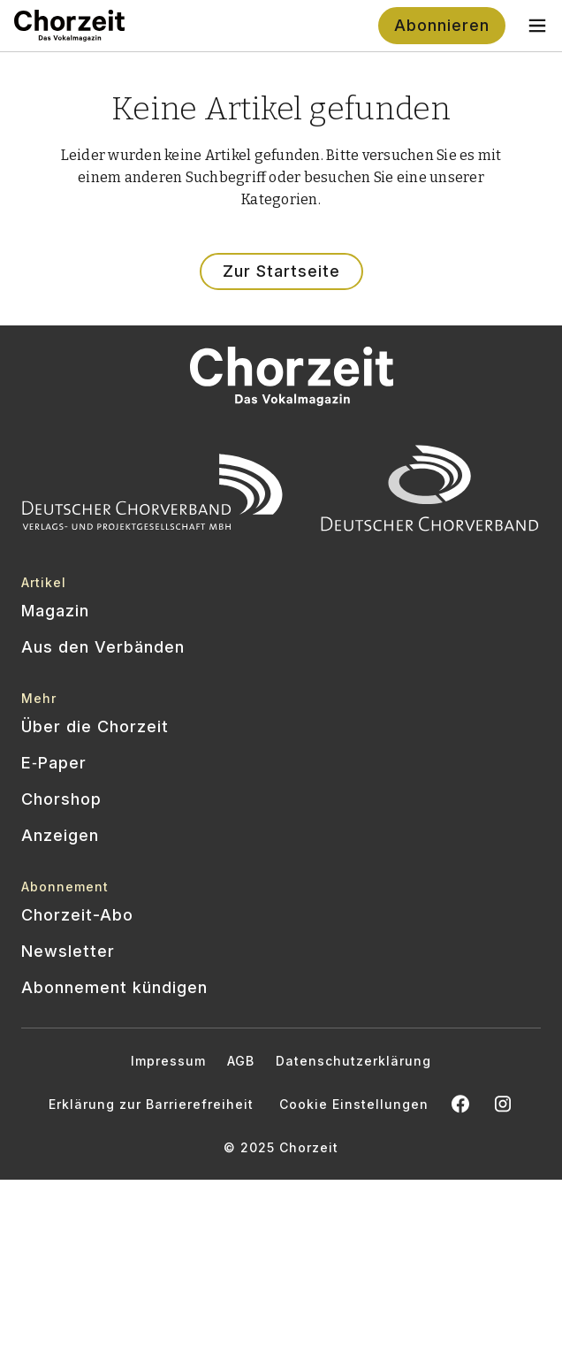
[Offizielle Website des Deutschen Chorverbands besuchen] (430, 492)
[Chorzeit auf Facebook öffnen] (460, 1103)
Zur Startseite (281, 271)
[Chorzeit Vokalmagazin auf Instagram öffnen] (502, 1103)
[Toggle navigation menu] (537, 25)
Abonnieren (442, 25)
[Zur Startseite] (69, 26)
